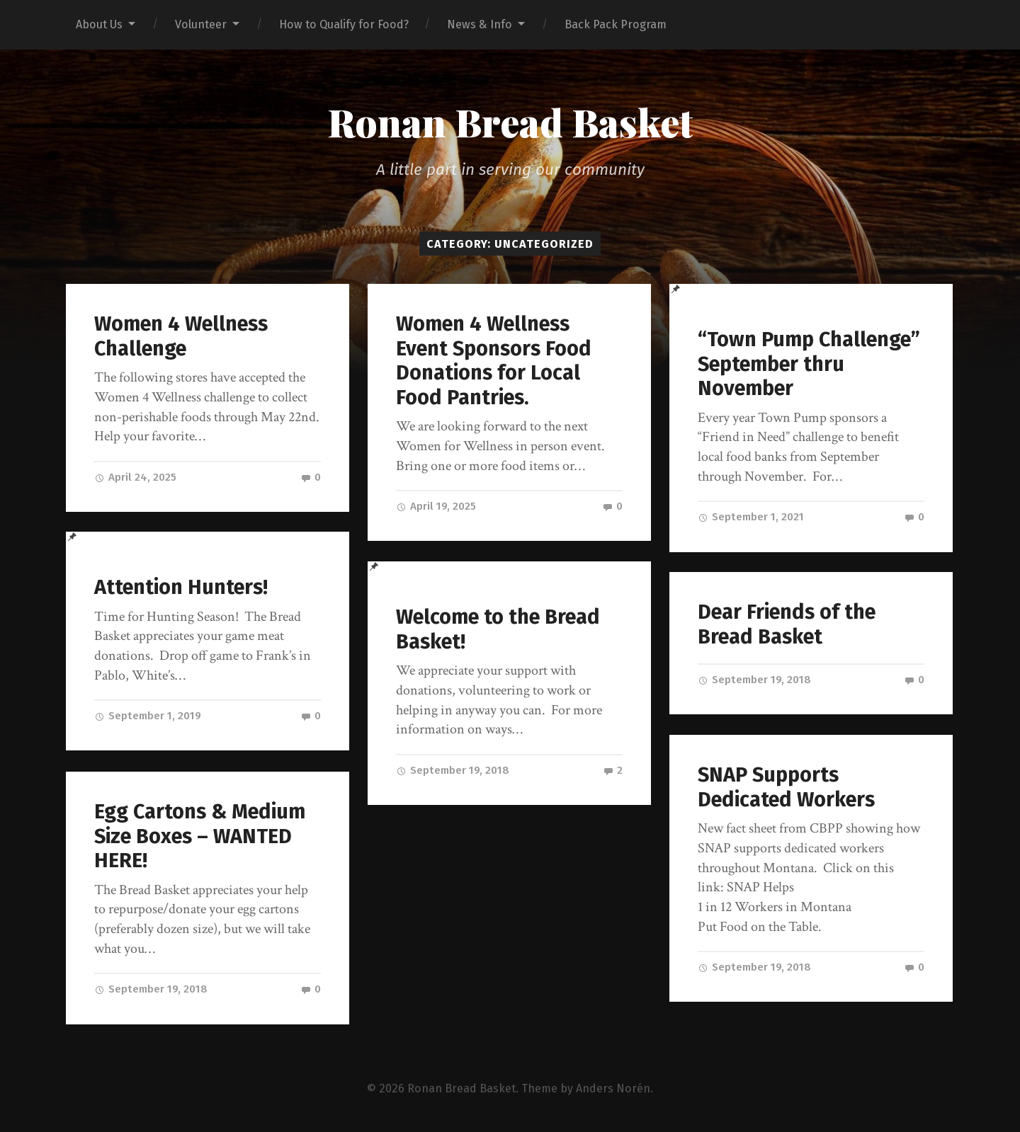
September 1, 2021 (751, 516)
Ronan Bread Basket (510, 122)
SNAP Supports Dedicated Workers (786, 787)
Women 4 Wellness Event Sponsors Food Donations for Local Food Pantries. (493, 360)
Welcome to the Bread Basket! (498, 629)
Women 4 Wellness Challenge (181, 336)
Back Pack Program (616, 24)
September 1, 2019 (147, 715)
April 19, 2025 (436, 506)
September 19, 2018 (452, 770)
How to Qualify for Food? (344, 24)
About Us (99, 24)
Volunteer (201, 24)
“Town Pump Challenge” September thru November (809, 364)
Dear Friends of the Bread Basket (787, 624)
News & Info (479, 24)
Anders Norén (613, 1088)
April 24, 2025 (135, 477)
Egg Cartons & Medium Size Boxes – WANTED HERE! (199, 836)
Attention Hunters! (181, 587)
